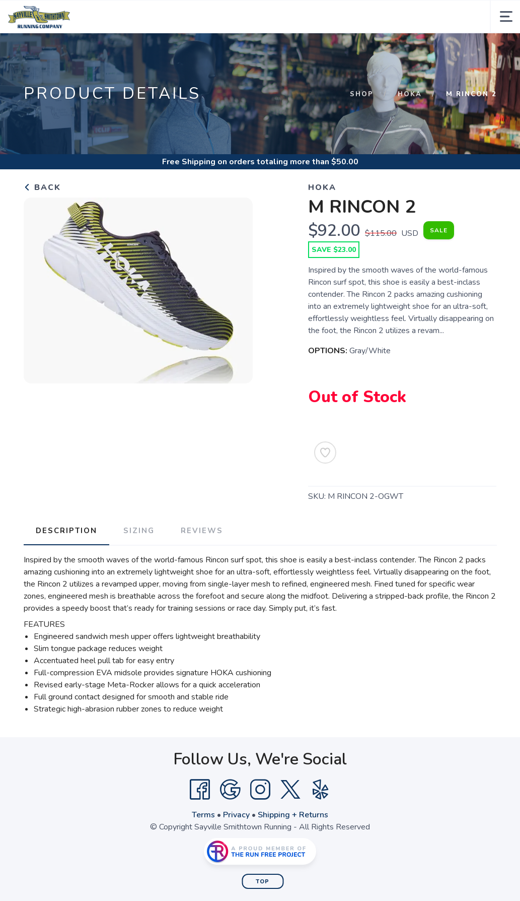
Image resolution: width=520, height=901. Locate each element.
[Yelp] (321, 790)
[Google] (230, 790)
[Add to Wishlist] (325, 452)
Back (42, 187)
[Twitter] (290, 790)
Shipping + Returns (293, 814)
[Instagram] (260, 790)
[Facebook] (200, 790)
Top (262, 881)
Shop (362, 94)
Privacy (236, 814)
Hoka (410, 94)
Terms (203, 814)
